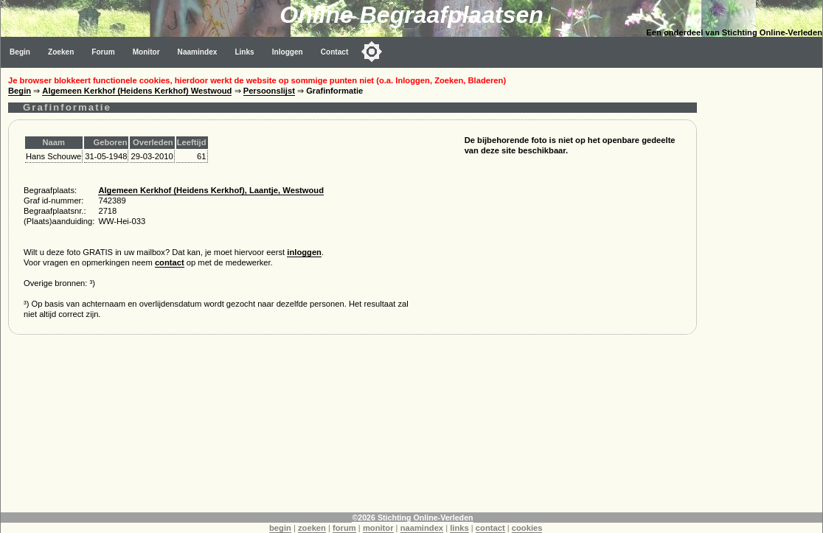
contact (169, 262)
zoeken (312, 527)
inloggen (304, 252)
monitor (378, 527)
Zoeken (61, 52)
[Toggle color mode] (371, 51)
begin (280, 527)
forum (344, 527)
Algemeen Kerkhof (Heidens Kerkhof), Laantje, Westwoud (211, 190)
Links (244, 52)
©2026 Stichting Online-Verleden (412, 517)
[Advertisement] (763, 289)
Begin (20, 52)
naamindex (421, 527)
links (459, 527)
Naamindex (198, 52)
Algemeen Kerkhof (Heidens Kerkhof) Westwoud (137, 90)
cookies (527, 527)
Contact (335, 52)
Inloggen (287, 52)
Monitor (146, 52)
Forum (102, 52)
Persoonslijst (269, 90)
